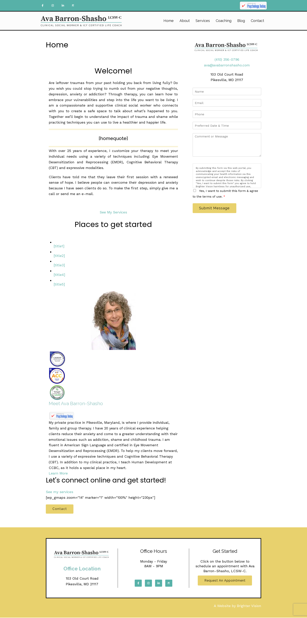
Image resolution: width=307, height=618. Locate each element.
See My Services (113, 212)
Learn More (58, 473)
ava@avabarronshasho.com (227, 65)
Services (203, 21)
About (185, 21)
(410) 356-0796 (227, 59)
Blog (241, 21)
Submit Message (215, 208)
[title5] (59, 284)
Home (168, 21)
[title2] (59, 256)
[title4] (59, 275)
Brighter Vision (249, 606)
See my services (59, 492)
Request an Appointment (225, 581)
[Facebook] (42, 5)
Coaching (223, 21)
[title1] (59, 246)
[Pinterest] (73, 5)
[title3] (59, 265)
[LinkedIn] (62, 5)
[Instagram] (52, 5)
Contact (257, 21)
